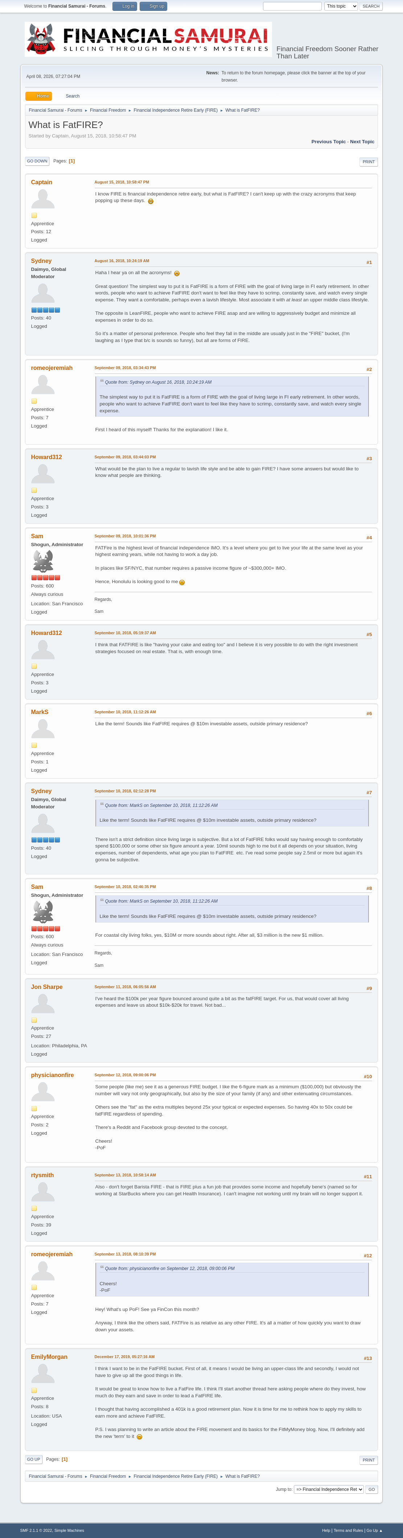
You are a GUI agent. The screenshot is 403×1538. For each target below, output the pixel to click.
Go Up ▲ (375, 1530)
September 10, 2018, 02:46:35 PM (125, 887)
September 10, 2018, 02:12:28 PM (125, 791)
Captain (42, 182)
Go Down (37, 161)
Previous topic (329, 141)
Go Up (33, 1459)
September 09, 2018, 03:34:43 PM (125, 368)
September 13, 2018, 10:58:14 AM (125, 1175)
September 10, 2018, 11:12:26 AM (125, 712)
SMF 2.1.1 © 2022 (36, 1530)
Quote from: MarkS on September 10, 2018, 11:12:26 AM (161, 805)
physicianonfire (52, 1075)
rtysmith (42, 1175)
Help (326, 1530)
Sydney (41, 261)
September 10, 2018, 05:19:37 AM (125, 633)
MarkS (40, 712)
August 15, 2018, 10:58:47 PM (122, 182)
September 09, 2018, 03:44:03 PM (125, 457)
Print (369, 162)
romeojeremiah (52, 368)
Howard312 (46, 457)
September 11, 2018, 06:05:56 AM (125, 987)
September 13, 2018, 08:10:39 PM (125, 1254)
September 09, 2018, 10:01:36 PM (125, 536)
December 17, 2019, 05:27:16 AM (125, 1356)
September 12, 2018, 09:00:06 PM (125, 1075)
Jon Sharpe (47, 987)
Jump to (283, 1489)
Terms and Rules (348, 1530)
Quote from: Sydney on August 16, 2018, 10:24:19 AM (158, 382)
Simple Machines (69, 1530)
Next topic (362, 141)
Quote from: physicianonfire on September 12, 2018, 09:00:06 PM (170, 1268)
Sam (37, 536)
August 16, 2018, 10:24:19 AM (122, 261)
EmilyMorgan (49, 1357)
